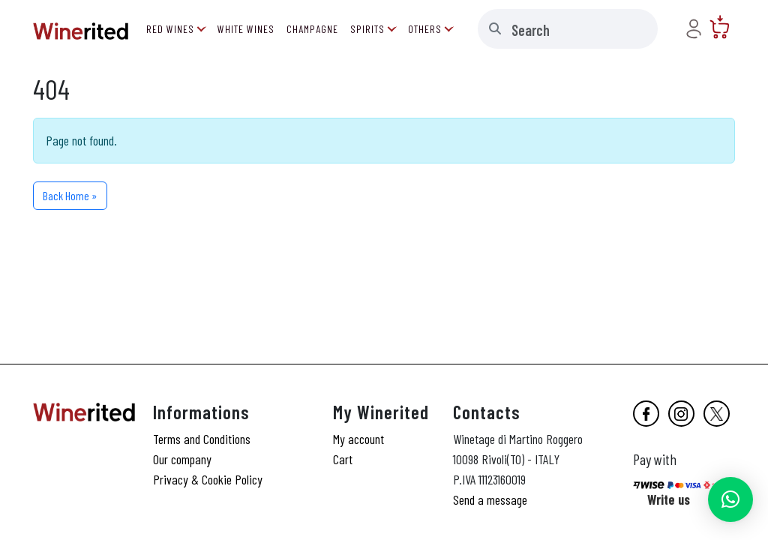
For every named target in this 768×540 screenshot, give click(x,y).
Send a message (490, 499)
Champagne (312, 28)
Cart (342, 459)
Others (425, 28)
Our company (182, 459)
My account (358, 438)
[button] (730, 499)
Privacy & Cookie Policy (207, 479)
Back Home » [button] (70, 195)
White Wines (246, 28)
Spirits (367, 28)
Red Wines (170, 28)
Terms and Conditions (201, 438)
